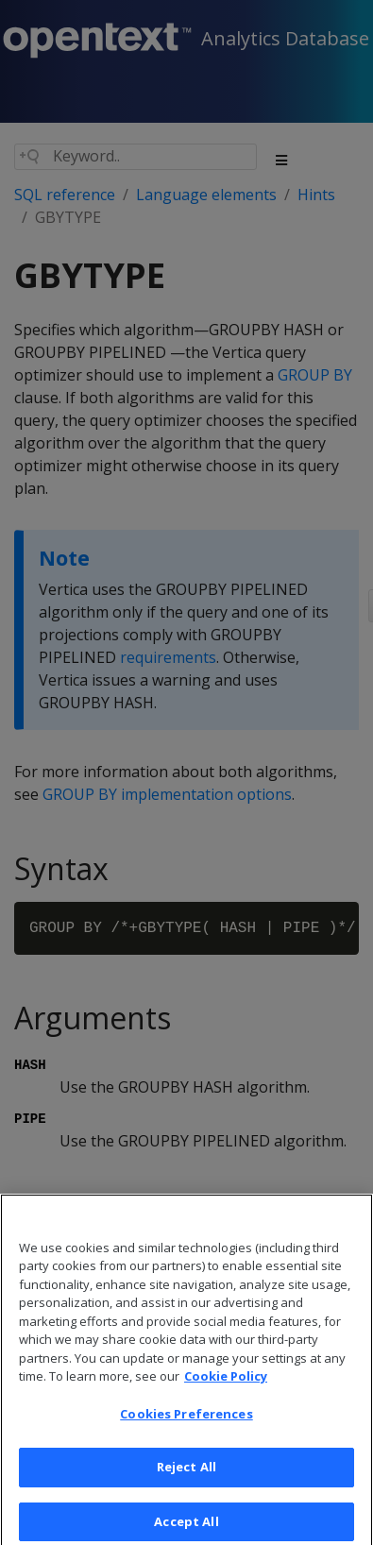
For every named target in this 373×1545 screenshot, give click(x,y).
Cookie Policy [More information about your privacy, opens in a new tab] (225, 1382)
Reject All (186, 1474)
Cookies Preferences (186, 1420)
